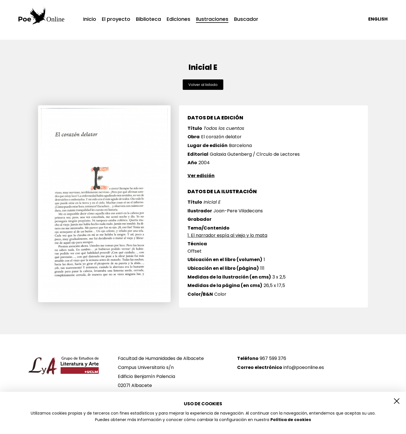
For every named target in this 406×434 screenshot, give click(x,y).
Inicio (89, 19)
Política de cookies (290, 419)
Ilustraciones (212, 20)
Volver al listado (203, 84)
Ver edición (201, 175)
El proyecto (116, 19)
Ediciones (178, 19)
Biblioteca (148, 19)
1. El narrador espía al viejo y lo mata (227, 235)
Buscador (246, 19)
